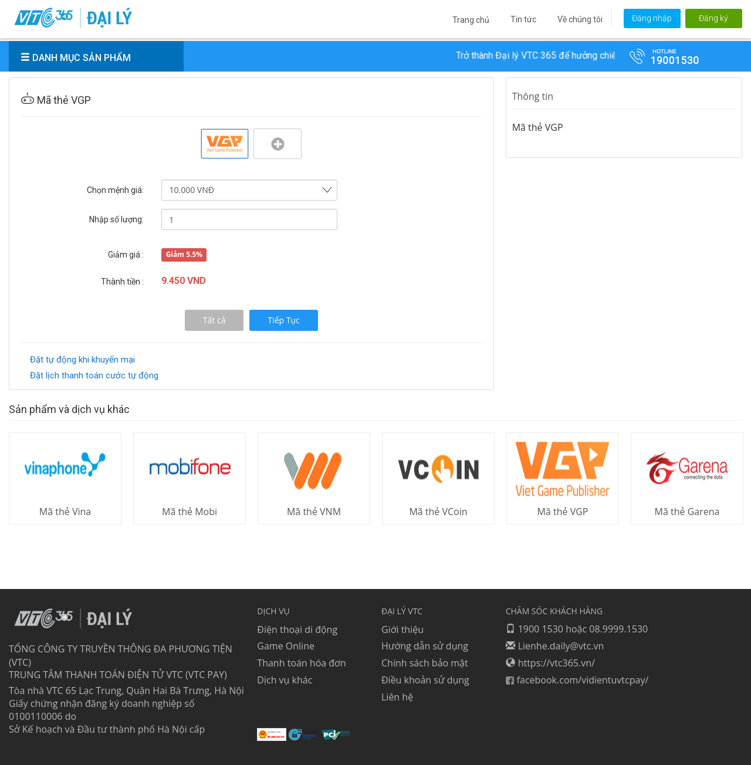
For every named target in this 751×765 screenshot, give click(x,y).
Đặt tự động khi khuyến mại (82, 359)
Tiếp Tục (283, 320)
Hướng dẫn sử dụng (424, 645)
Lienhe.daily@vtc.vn (555, 645)
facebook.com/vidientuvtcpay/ (577, 679)
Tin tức (523, 19)
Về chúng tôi (580, 19)
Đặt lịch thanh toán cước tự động (94, 375)
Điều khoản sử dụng (425, 679)
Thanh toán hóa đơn (301, 662)
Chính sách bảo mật (424, 662)
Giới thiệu (402, 628)
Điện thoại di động (297, 628)
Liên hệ (397, 696)
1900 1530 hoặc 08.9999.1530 (577, 628)
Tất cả (214, 320)
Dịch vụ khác (284, 679)
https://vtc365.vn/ (550, 662)
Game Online (285, 645)
